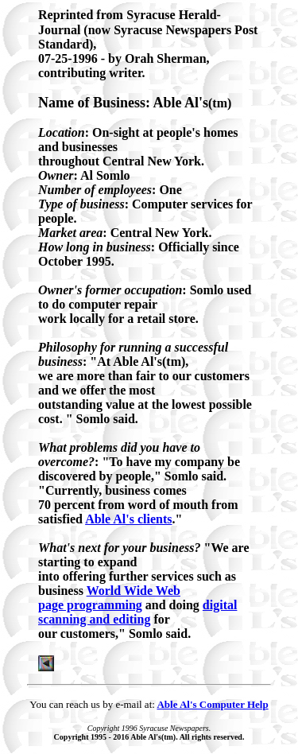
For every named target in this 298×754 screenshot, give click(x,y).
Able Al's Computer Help (212, 704)
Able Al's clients (128, 519)
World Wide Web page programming (109, 598)
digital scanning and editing (137, 612)
